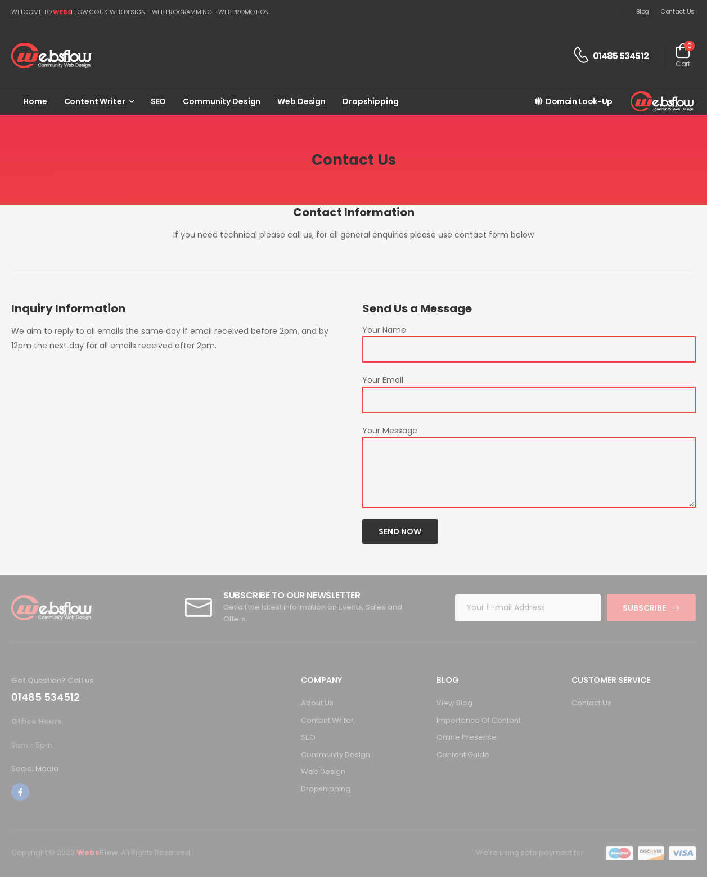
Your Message (389, 430)
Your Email (382, 380)
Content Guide (462, 754)
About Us (317, 702)
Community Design (221, 101)
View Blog (454, 702)
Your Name (384, 329)
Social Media (34, 768)
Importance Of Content (478, 720)
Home (35, 101)
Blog (642, 11)
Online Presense (466, 737)
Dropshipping (371, 101)
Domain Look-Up (574, 101)
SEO (158, 101)
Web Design (301, 101)
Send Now (400, 531)
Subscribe (644, 608)
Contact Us (677, 11)
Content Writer (94, 101)
